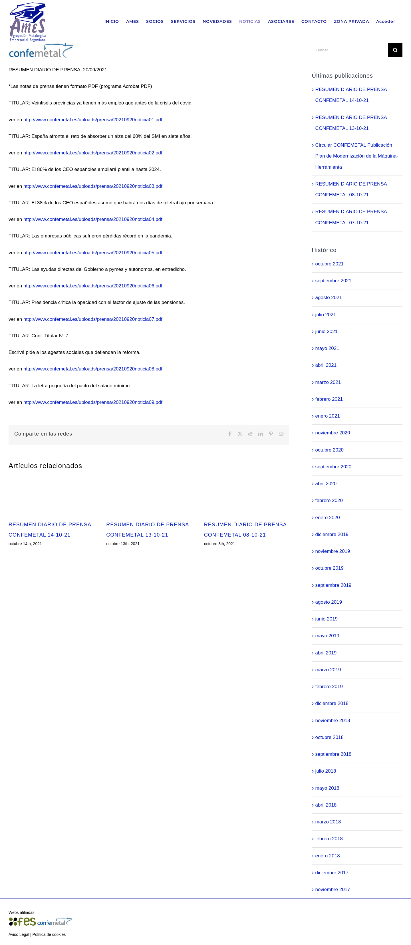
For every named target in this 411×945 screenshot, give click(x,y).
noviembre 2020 (332, 433)
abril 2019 (326, 653)
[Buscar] (395, 50)
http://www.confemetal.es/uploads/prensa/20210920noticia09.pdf (92, 402)
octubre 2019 (329, 568)
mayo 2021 (327, 348)
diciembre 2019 (331, 534)
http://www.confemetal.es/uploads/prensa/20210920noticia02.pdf (92, 153)
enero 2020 (327, 517)
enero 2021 (327, 416)
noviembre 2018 (332, 720)
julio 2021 (325, 314)
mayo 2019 (327, 635)
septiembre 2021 (333, 280)
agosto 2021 (328, 297)
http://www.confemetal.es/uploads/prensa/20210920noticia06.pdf (92, 286)
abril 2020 (326, 483)
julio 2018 (325, 771)
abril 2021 (326, 365)
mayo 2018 (327, 788)
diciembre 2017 (331, 872)
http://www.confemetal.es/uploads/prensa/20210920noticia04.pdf (92, 219)
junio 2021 (326, 331)
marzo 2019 (328, 669)
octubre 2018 (329, 737)
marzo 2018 (328, 822)
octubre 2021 (329, 264)
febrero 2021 (329, 399)
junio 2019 (326, 619)
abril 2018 (326, 805)
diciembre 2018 (331, 703)
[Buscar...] (350, 50)
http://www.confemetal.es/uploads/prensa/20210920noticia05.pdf (92, 252)
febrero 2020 (329, 500)
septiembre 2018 (333, 754)
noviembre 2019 (332, 551)
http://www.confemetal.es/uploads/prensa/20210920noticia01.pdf (92, 119)
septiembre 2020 (333, 467)
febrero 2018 (329, 838)
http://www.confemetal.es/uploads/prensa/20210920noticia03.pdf (92, 186)
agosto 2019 (328, 602)
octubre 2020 (329, 450)
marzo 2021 (328, 382)
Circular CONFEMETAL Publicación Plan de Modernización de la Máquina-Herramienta (356, 156)
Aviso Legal (19, 934)
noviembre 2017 (332, 889)
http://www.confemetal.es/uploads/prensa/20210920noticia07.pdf (92, 319)
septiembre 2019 (333, 585)
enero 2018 (327, 856)
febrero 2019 (329, 686)
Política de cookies (49, 934)
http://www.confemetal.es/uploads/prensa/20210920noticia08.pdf (92, 369)
